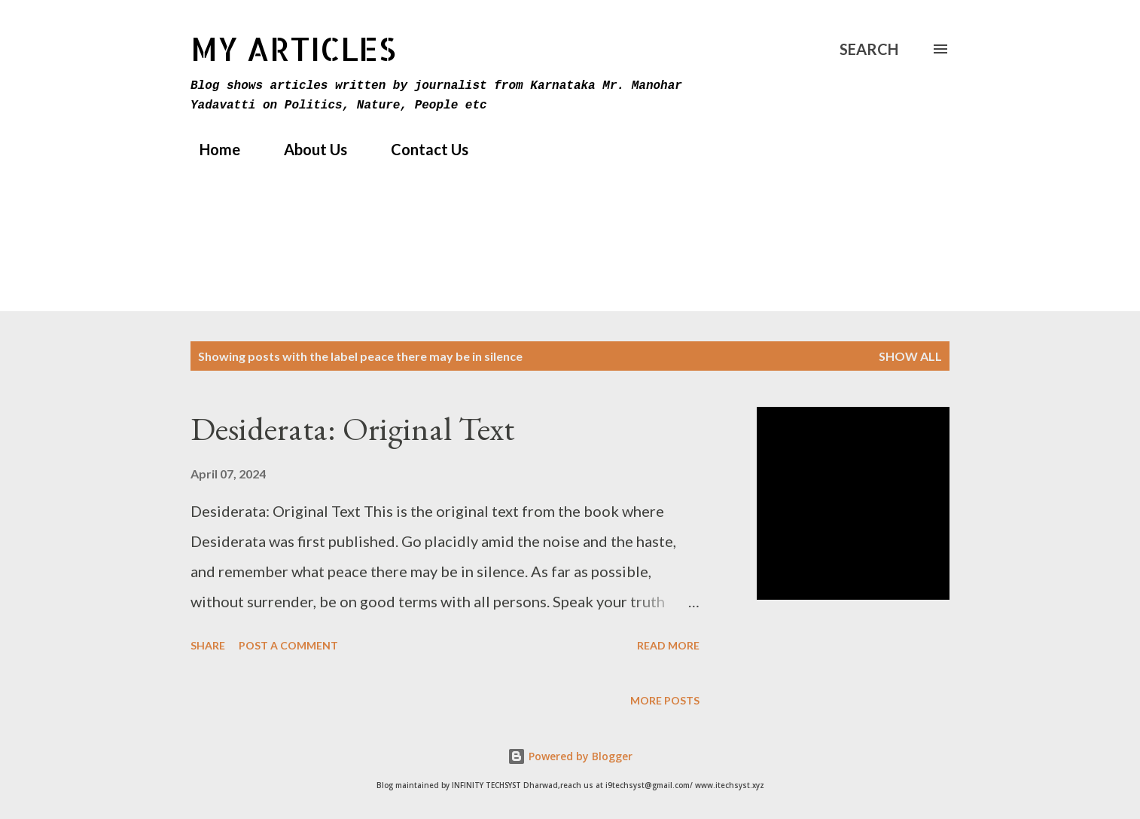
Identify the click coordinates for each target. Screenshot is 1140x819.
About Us (306, 149)
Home (211, 149)
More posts (665, 700)
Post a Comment (288, 645)
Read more (668, 645)
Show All (910, 356)
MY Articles (293, 49)
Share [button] (208, 645)
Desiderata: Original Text (352, 428)
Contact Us (420, 149)
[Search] (869, 49)
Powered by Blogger (570, 756)
